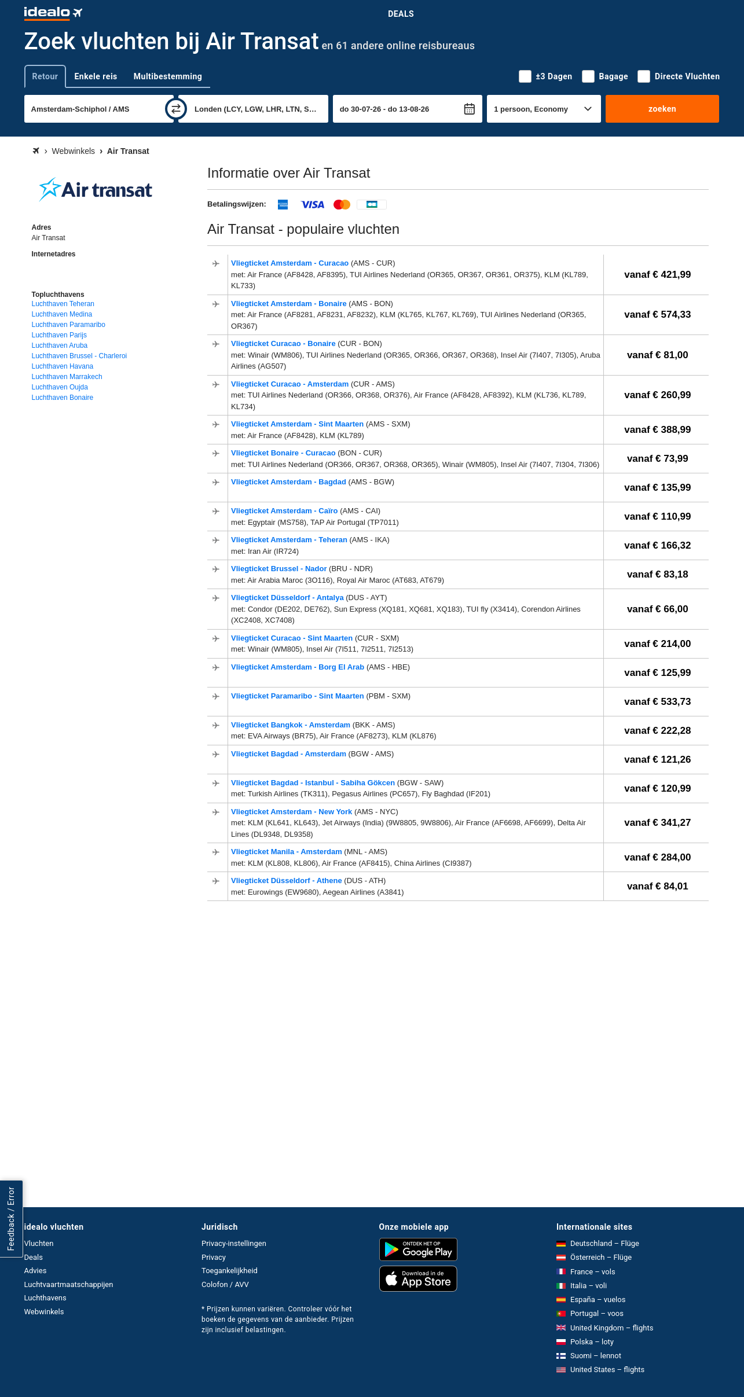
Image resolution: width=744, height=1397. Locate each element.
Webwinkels (44, 1311)
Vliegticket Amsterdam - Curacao (291, 263)
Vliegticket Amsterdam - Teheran (290, 539)
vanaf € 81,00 (657, 355)
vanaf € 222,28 (657, 730)
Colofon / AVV (225, 1284)
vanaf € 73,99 (657, 458)
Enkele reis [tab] (95, 76)
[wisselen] (176, 109)
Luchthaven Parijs (59, 335)
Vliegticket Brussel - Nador (280, 568)
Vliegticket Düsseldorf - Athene (287, 880)
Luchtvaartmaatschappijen (68, 1284)
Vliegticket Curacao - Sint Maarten (293, 638)
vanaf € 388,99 (657, 429)
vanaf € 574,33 (657, 314)
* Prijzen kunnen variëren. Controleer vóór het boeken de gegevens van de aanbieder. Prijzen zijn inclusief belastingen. (277, 1319)
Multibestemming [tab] (168, 76)
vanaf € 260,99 (657, 394)
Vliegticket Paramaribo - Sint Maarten (298, 696)
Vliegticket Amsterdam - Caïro (285, 510)
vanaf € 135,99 (657, 487)
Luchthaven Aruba (60, 345)
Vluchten (39, 1243)
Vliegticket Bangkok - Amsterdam (292, 724)
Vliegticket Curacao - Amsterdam (291, 384)
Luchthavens (45, 1297)
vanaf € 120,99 (657, 788)
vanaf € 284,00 (657, 857)
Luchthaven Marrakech (67, 377)
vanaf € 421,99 (657, 274)
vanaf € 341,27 (657, 822)
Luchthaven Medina (62, 314)
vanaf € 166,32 (657, 545)
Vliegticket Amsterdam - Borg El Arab (298, 667)
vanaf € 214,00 (657, 643)
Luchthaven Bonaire (63, 398)
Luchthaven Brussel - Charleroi (79, 356)
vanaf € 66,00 (657, 609)
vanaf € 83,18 (657, 574)
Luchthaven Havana (63, 366)
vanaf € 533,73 (657, 701)
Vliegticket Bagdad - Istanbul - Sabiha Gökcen (314, 782)
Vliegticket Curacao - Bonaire (284, 343)
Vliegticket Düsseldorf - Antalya (288, 597)
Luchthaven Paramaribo (68, 325)
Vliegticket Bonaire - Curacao (284, 452)
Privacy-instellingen (233, 1243)
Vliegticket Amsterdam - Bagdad (290, 481)
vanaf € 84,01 (657, 886)
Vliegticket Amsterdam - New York (292, 811)
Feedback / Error (11, 1218)
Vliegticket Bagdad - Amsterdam (290, 753)
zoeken (662, 108)
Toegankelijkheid (229, 1270)
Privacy (213, 1257)
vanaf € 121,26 (657, 759)
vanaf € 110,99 (657, 516)
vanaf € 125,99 (657, 672)
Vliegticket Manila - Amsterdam (287, 851)
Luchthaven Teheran (63, 304)
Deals (401, 14)
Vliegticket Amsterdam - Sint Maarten (298, 424)
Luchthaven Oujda (60, 387)
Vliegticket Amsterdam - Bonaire (290, 303)
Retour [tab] (45, 76)
